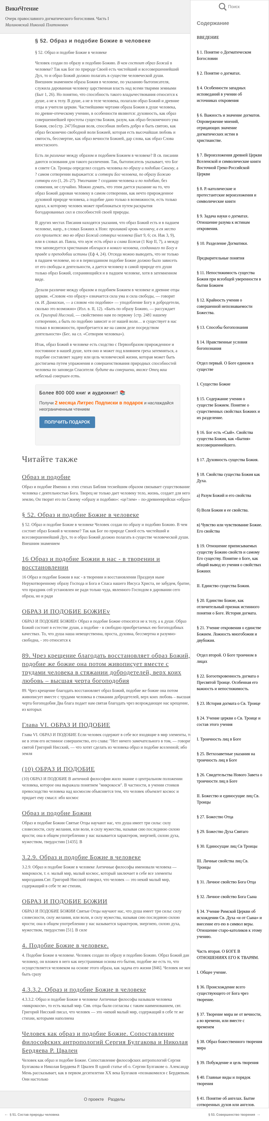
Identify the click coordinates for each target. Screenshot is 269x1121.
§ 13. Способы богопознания (222, 327)
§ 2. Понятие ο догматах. (219, 73)
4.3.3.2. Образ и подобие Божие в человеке (84, 989)
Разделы (116, 1099)
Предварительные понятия (220, 258)
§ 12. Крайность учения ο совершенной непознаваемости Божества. (224, 306)
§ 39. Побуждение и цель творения (227, 1062)
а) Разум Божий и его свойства (224, 495)
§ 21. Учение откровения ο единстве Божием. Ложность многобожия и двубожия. (229, 634)
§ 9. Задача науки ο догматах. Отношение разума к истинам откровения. (223, 222)
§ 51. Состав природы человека (34, 1115)
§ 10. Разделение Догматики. (222, 243)
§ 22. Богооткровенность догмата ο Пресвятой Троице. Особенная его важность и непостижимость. (228, 682)
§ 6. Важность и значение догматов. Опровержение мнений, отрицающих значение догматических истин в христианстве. (228, 128)
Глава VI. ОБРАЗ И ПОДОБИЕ (66, 724)
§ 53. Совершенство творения (231, 1115)
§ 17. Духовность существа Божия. (227, 459)
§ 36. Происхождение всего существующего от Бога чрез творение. (223, 993)
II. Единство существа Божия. (223, 585)
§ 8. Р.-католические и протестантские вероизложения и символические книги (226, 195)
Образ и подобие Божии (56, 813)
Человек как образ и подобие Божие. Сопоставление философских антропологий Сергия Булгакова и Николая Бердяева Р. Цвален (105, 1042)
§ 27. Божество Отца (215, 817)
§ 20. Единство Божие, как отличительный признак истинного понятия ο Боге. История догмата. (228, 606)
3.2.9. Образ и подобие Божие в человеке (81, 857)
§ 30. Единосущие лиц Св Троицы (227, 846)
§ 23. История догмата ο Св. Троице (228, 703)
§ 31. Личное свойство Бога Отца (226, 882)
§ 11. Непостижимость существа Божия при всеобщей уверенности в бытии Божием (229, 279)
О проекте (94, 1099)
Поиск (229, 6)
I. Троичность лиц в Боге (219, 739)
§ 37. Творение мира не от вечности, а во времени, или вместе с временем (229, 1020)
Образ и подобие (46, 476)
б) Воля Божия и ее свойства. (223, 510)
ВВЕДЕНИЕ (208, 37)
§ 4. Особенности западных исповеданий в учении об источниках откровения (221, 94)
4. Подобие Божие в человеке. (65, 945)
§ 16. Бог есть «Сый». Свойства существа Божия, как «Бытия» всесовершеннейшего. (225, 438)
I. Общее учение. (212, 972)
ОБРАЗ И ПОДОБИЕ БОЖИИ (64, 901)
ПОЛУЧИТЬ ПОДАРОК (67, 422)
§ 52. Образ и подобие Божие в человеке (80, 514)
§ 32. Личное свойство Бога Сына (227, 896)
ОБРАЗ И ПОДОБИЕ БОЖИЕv (66, 611)
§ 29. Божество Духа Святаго (222, 831)
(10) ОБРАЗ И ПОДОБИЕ (58, 768)
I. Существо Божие (213, 384)
